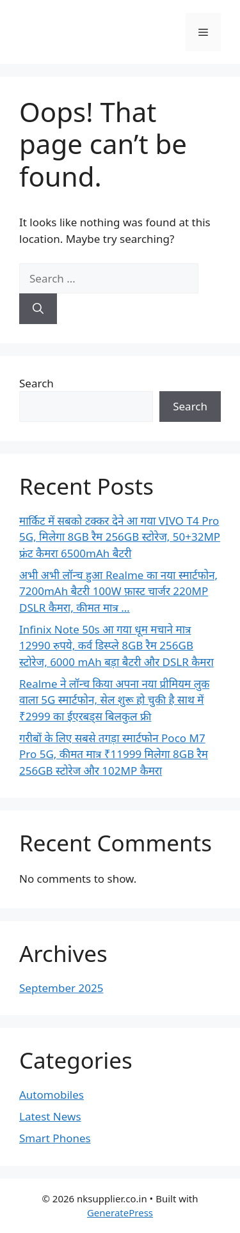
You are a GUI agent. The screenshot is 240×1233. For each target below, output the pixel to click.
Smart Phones (55, 1138)
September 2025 (61, 988)
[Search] (38, 308)
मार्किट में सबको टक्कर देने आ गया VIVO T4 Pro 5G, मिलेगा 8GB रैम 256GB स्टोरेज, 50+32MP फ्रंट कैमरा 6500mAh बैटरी (119, 537)
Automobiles (51, 1094)
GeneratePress (120, 1212)
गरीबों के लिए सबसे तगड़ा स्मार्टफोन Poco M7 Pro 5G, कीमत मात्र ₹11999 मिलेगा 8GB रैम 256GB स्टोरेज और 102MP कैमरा (113, 754)
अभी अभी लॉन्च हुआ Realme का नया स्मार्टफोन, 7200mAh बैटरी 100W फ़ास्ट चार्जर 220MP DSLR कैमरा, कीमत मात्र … (118, 591)
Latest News (50, 1116)
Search (36, 383)
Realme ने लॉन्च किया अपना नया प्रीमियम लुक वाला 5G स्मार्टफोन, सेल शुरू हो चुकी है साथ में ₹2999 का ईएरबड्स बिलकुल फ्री (114, 700)
